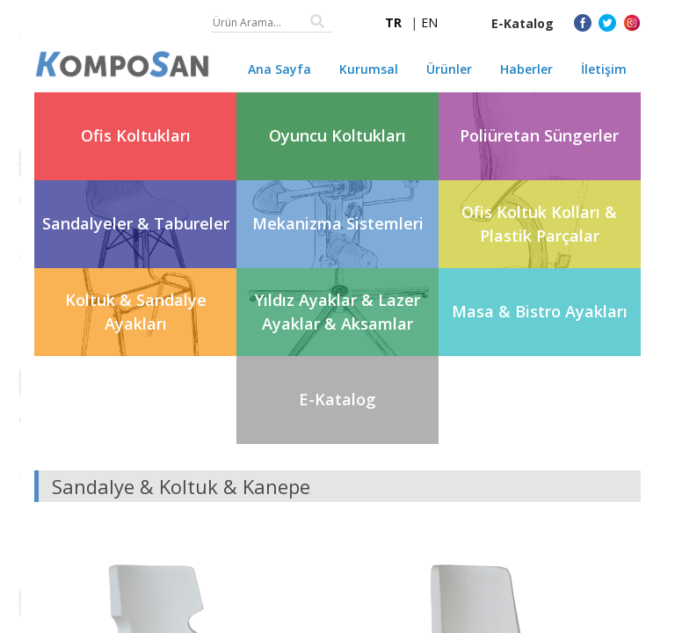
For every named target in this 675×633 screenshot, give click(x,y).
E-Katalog (522, 23)
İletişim (604, 69)
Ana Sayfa (279, 69)
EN (429, 22)
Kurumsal (368, 69)
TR (393, 22)
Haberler (526, 69)
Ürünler (449, 69)
